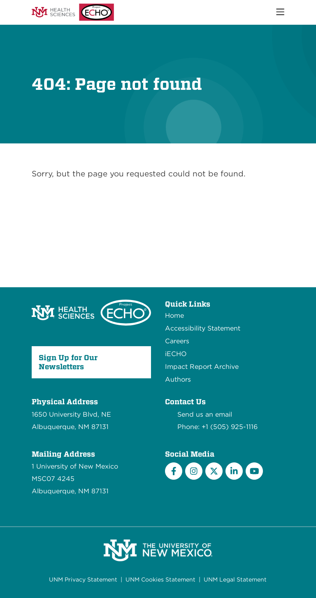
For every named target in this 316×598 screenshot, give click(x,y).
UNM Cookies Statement (160, 579)
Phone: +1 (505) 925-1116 (217, 427)
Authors (178, 379)
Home (174, 315)
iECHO (176, 354)
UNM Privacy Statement (83, 579)
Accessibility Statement (202, 328)
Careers (177, 341)
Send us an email (204, 414)
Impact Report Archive (202, 367)
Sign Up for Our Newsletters (68, 362)
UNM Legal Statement (235, 579)
